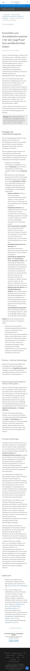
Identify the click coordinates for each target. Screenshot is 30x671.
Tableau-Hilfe (6, 14)
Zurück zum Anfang (15, 628)
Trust (13, 657)
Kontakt (18, 657)
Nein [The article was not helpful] (16, 640)
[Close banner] (28, 6)
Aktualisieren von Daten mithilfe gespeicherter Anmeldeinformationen (15, 606)
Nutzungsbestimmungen (16, 653)
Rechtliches (7, 653)
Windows (7, 618)
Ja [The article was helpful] (11, 640)
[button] (3, 2)
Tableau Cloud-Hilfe (15, 14)
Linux (14, 618)
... (22, 14)
